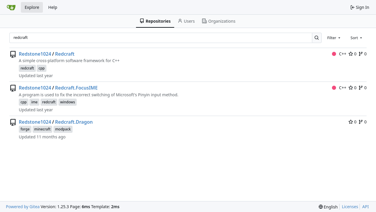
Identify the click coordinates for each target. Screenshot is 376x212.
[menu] (328, 207)
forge (25, 129)
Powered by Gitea (23, 206)
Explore (32, 7)
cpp (41, 68)
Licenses (350, 206)
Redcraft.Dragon (74, 122)
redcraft (27, 68)
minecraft (42, 129)
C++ (339, 54)
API (365, 206)
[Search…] (317, 38)
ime (34, 102)
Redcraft (65, 54)
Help (52, 7)
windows (67, 102)
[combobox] (334, 37)
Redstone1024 (35, 54)
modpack (63, 129)
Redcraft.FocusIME (76, 88)
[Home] (11, 7)
